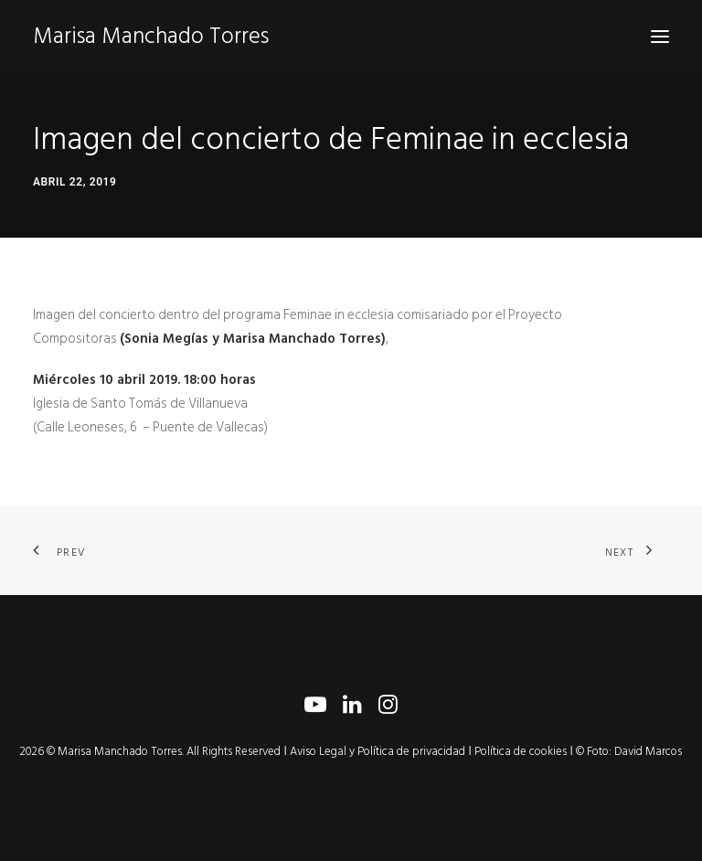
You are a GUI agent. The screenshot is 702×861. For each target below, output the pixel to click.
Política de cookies (520, 751)
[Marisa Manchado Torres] (151, 36)
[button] (660, 36)
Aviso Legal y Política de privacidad (377, 751)
